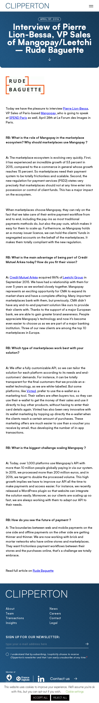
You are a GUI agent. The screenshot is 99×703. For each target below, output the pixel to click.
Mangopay (48, 113)
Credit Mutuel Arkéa (24, 277)
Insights (11, 623)
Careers (55, 613)
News (54, 608)
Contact (55, 618)
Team (10, 613)
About (10, 608)
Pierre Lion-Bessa (75, 108)
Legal (54, 623)
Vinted (31, 391)
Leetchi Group (72, 277)
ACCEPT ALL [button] (40, 697)
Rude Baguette (43, 570)
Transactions (15, 618)
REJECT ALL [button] (60, 697)
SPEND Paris (18, 118)
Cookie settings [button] (75, 691)
